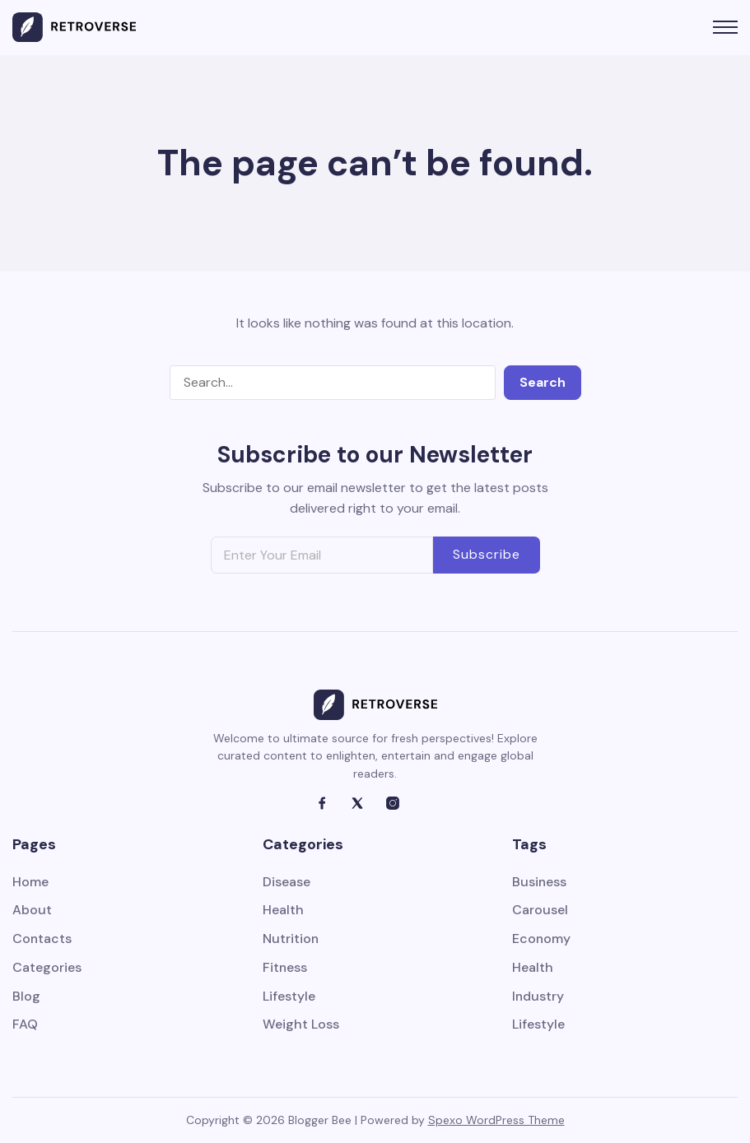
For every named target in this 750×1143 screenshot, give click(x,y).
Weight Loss (301, 1025)
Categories (47, 968)
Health (283, 910)
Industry (538, 997)
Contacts (42, 939)
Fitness (285, 968)
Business (539, 882)
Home (30, 882)
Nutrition (291, 939)
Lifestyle (289, 997)
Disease (286, 882)
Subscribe (486, 554)
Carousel (540, 910)
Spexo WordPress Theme (496, 1120)
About (32, 910)
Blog (26, 997)
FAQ (25, 1025)
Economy (541, 939)
